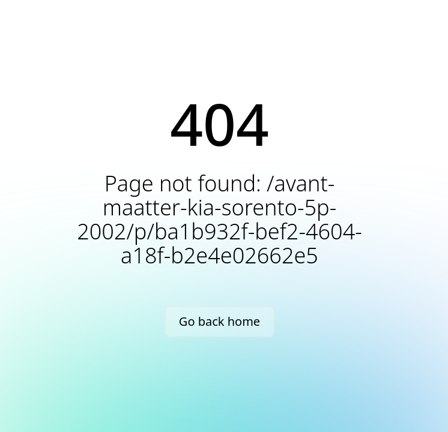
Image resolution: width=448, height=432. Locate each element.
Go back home (219, 321)
